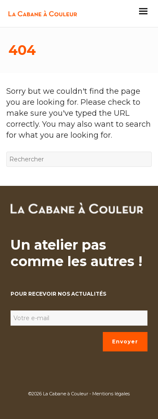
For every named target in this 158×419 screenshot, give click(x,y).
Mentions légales (111, 394)
